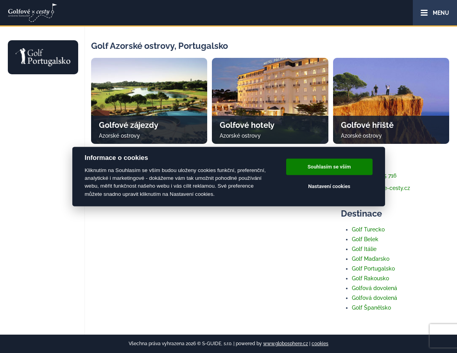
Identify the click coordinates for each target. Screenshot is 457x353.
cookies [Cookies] (320, 343)
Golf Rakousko (370, 278)
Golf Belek (365, 239)
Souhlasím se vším (329, 167)
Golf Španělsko (371, 308)
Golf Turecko (368, 229)
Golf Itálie (364, 249)
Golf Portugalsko (373, 268)
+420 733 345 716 (368, 175)
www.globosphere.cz (285, 343)
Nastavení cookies (329, 186)
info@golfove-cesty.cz (375, 188)
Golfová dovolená (374, 288)
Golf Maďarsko (370, 259)
